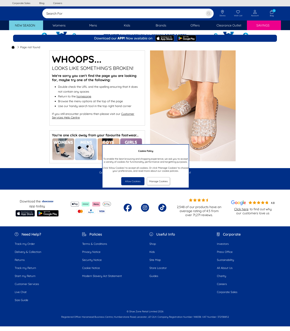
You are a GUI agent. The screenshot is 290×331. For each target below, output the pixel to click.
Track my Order (25, 248)
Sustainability (225, 264)
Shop (152, 248)
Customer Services (27, 288)
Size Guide (21, 304)
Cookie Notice (91, 272)
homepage (84, 101)
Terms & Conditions (94, 248)
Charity (221, 280)
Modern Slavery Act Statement (102, 280)
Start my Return (25, 280)
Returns (20, 264)
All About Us (225, 272)
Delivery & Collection (28, 256)
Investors (223, 248)
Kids (152, 256)
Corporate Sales (227, 296)
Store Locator (158, 272)
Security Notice (92, 264)
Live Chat (21, 296)
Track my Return (25, 272)
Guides (153, 280)
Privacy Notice (91, 256)
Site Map (155, 264)
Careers (222, 288)
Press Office (225, 256)
